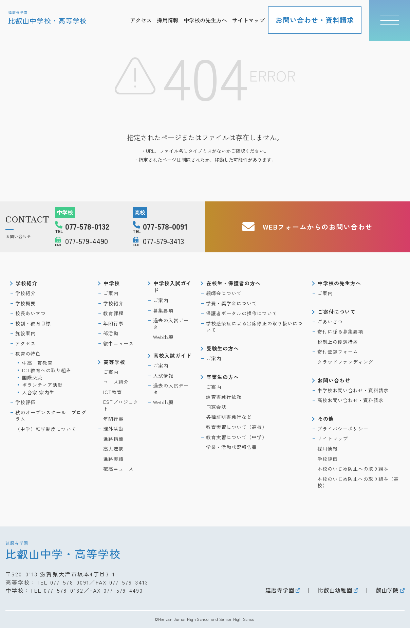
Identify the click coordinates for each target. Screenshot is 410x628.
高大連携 (113, 448)
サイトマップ (248, 20)
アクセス (141, 20)
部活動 (110, 333)
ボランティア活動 (42, 384)
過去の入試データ (171, 323)
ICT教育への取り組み (46, 370)
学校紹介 (25, 293)
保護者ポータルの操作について (241, 313)
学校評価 (25, 402)
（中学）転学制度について (45, 429)
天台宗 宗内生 (38, 392)
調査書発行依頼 (224, 396)
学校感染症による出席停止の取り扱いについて (254, 327)
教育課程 (113, 313)
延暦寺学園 (279, 590)
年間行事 (113, 323)
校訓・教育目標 (33, 323)
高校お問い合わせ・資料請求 (350, 400)
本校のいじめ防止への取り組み (353, 468)
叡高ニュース (118, 468)
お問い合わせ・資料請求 (315, 20)
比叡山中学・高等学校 (63, 550)
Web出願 (163, 337)
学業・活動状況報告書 (231, 447)
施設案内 (25, 333)
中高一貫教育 (37, 362)
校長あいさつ (30, 313)
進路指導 (113, 438)
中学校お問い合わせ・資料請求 (353, 390)
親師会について (224, 293)
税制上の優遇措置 (337, 341)
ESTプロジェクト (120, 405)
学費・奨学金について (231, 303)
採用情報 (168, 20)
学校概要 (25, 303)
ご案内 (110, 293)
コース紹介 (116, 381)
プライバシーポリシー (342, 428)
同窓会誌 (216, 406)
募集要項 (163, 310)
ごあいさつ (330, 321)
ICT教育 (112, 392)
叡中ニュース (118, 343)
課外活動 (113, 428)
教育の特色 (28, 353)
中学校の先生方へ (205, 20)
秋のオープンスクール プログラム (51, 416)
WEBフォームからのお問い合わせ (307, 227)
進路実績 (113, 458)
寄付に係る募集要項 (340, 331)
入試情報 (163, 375)
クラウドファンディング (345, 361)
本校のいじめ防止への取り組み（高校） (358, 482)
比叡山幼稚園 (335, 590)
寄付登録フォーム (337, 351)
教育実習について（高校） (236, 427)
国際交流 (32, 377)
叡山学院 (387, 590)
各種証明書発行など (229, 416)
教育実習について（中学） (236, 437)
